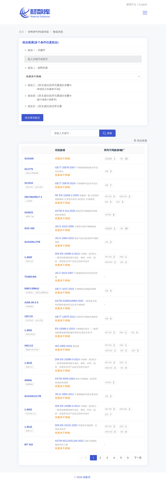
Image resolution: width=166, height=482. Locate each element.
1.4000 (28, 257)
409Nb (28, 380)
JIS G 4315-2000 (64, 226)
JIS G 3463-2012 (64, 394)
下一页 (138, 457)
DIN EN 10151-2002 (66, 425)
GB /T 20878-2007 (65, 167)
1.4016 (28, 363)
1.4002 (28, 330)
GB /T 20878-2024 (65, 183)
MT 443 (28, 444)
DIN (124, 256)
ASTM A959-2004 (65, 378)
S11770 (28, 169)
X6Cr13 (28, 345)
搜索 (107, 133)
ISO (120, 202)
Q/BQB (110, 158)
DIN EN (125, 196)
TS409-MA (30, 276)
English (143, 4)
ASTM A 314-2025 (65, 210)
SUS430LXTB (32, 241)
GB (108, 171)
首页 (21, 31)
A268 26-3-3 (31, 302)
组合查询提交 (32, 117)
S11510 (28, 183)
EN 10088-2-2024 (65, 328)
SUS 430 (29, 228)
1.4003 (28, 409)
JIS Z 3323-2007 (64, 273)
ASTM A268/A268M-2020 (69, 300)
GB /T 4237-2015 (64, 288)
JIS (124, 158)
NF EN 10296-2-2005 (67, 195)
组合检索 (140, 140)
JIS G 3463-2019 (64, 238)
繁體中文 (131, 4)
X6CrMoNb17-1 (33, 196)
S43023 (28, 212)
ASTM (110, 214)
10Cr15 (28, 316)
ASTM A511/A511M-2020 (69, 440)
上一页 (83, 457)
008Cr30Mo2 (31, 288)
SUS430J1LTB (32, 396)
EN (108, 202)
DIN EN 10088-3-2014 (67, 253)
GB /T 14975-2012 (65, 316)
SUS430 (29, 158)
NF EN (110, 196)
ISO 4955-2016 (63, 346)
